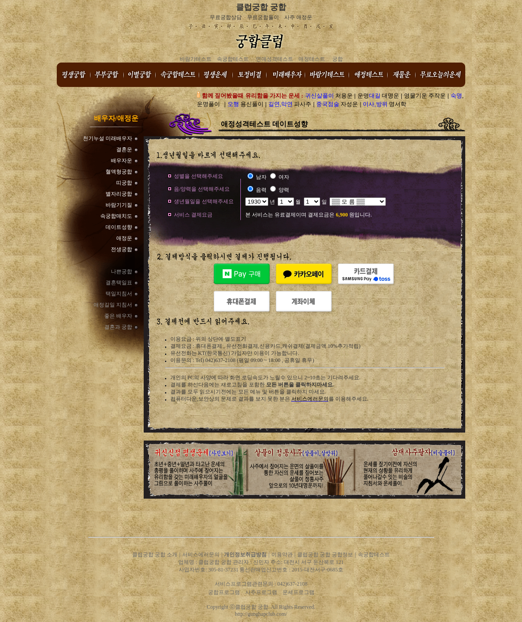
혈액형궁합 (119, 172)
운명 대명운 (378, 95)
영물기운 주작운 (425, 95)
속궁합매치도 (116, 216)
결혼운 (124, 149)
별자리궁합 (119, 194)
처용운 (329, 95)
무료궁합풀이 (263, 17)
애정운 (124, 238)
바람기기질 (119, 205)
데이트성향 (119, 227)
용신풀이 (245, 104)
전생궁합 (121, 249)
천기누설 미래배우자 (107, 138)
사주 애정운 (298, 17)
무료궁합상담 (226, 17)
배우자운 (121, 160)
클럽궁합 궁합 (261, 7)
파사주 (290, 104)
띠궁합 (124, 183)
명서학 (384, 104)
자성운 (337, 104)
